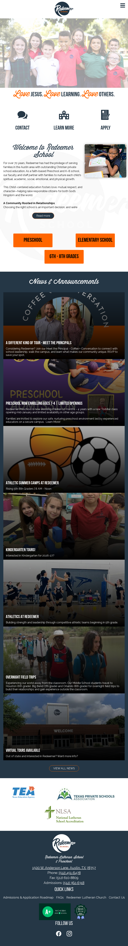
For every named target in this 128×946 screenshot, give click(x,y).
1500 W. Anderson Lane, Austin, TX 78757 (64, 868)
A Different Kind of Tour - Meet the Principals (39, 343)
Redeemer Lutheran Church (86, 897)
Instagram (69, 934)
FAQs (60, 897)
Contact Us (117, 897)
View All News (64, 768)
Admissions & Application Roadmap (28, 897)
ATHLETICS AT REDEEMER (22, 617)
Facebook (59, 934)
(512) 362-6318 (73, 883)
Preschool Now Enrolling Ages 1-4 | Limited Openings (44, 403)
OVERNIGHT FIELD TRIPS (21, 677)
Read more (43, 215)
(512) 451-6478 (70, 873)
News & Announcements (64, 282)
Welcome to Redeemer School (43, 151)
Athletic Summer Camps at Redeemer (32, 483)
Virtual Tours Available (23, 750)
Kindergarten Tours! (20, 550)
